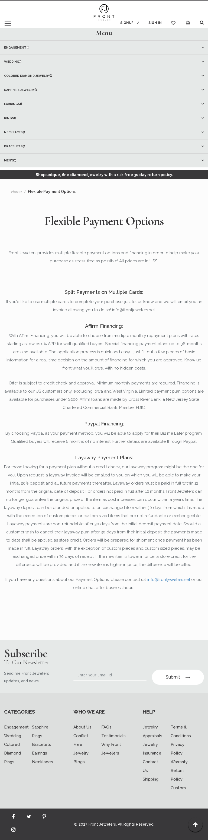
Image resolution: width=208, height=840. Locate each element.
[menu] (104, 103)
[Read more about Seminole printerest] (44, 817)
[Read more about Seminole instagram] (13, 830)
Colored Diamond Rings (12, 753)
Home (16, 191)
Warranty (179, 761)
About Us (82, 727)
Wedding (12, 735)
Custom (178, 787)
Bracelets (41, 744)
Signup (127, 23)
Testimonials (113, 735)
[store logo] (104, 13)
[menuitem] (104, 48)
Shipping (150, 779)
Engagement (16, 727)
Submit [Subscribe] (178, 677)
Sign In (155, 23)
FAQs (106, 727)
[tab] (104, 33)
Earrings (39, 753)
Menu (104, 32)
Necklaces (42, 761)
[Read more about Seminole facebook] (13, 817)
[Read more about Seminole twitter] (28, 817)
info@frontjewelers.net (168, 579)
